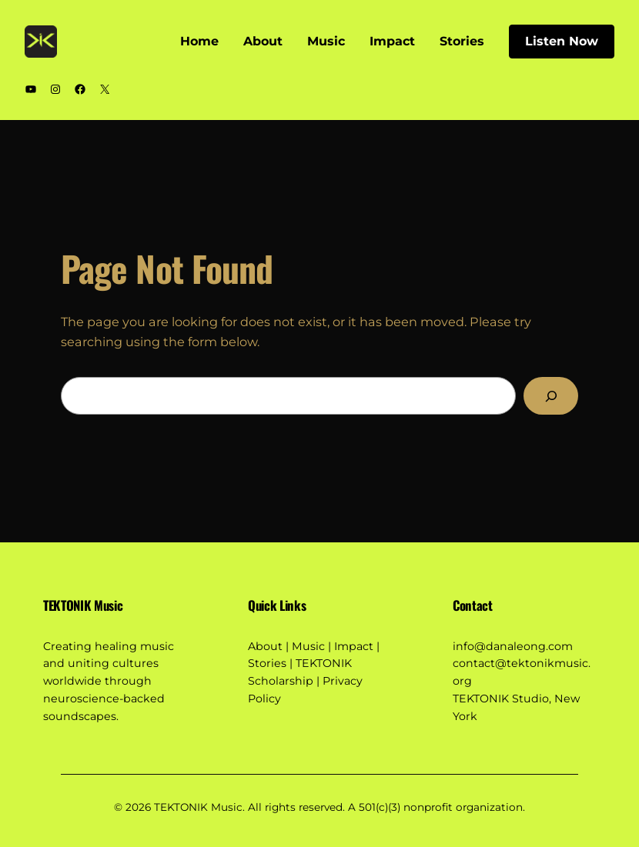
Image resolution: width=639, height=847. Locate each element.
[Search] (551, 396)
